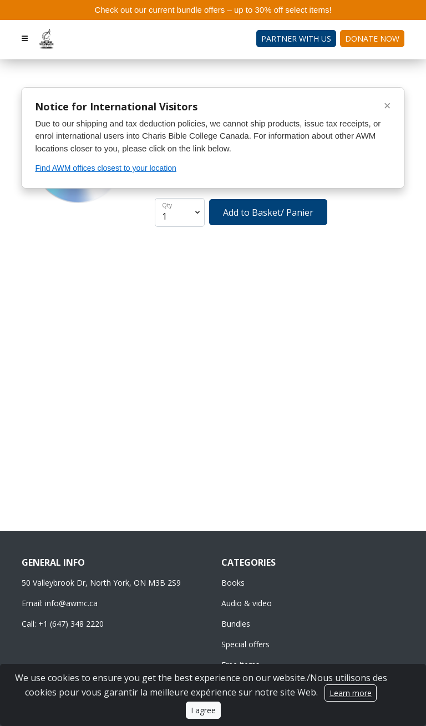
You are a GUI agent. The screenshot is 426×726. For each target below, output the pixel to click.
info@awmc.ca (71, 603)
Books (233, 582)
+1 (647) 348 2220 (71, 623)
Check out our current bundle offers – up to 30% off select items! (212, 9)
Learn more (350, 693)
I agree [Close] (203, 710)
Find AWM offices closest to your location (105, 168)
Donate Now (372, 38)
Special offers (245, 644)
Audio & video (246, 603)
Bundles (235, 623)
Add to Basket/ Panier (268, 212)
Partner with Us (296, 38)
